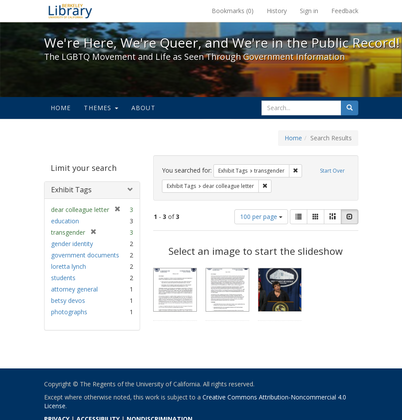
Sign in (309, 11)
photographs (69, 312)
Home (61, 108)
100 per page (261, 216)
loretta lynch (68, 266)
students (63, 278)
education (65, 221)
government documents (85, 255)
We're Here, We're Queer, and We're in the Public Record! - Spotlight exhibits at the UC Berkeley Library (70, 11)
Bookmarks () (233, 11)
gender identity (72, 244)
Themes (101, 108)
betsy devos (68, 300)
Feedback (344, 11)
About (143, 108)
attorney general (74, 289)
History (277, 11)
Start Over (332, 170)
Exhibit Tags (71, 189)
